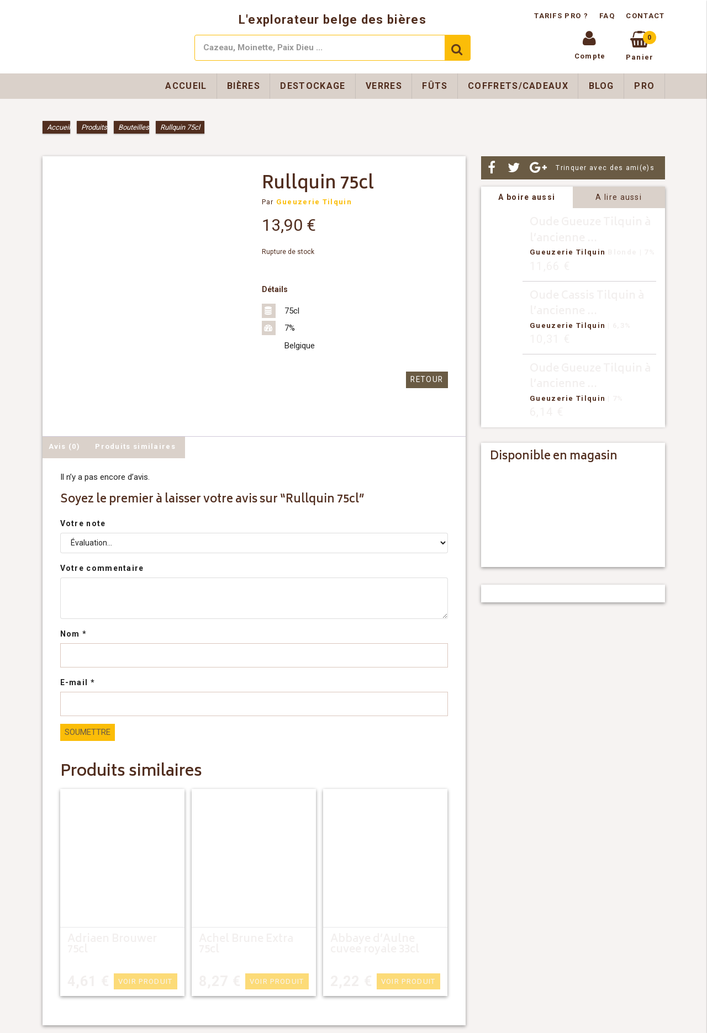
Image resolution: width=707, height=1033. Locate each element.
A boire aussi (526, 197)
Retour (428, 379)
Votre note (83, 523)
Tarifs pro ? (562, 16)
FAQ (607, 16)
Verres (384, 86)
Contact (645, 16)
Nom (73, 633)
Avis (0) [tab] (64, 446)
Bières (243, 86)
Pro (644, 86)
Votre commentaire (102, 568)
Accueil (186, 86)
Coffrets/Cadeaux (518, 86)
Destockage (312, 86)
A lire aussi (618, 197)
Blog (601, 86)
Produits (94, 127)
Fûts (434, 86)
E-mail (77, 682)
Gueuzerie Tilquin (314, 202)
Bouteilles (133, 127)
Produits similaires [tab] (135, 446)
